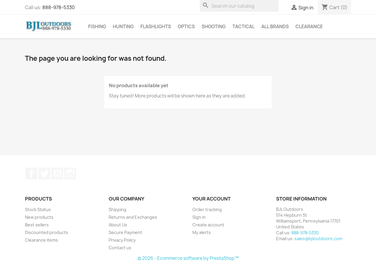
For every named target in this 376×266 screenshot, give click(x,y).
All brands (275, 26)
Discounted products (46, 232)
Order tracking (207, 209)
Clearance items (41, 240)
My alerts (201, 232)
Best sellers (37, 225)
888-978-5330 (58, 7)
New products (39, 217)
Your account (211, 199)
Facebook (31, 173)
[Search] (239, 6)
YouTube (57, 173)
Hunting (123, 26)
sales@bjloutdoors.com (318, 238)
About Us (118, 225)
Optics (186, 26)
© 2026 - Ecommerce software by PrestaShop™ (188, 258)
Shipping (117, 209)
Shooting (214, 26)
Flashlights (155, 26)
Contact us (120, 247)
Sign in (199, 217)
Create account (208, 225)
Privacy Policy (122, 240)
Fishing (97, 26)
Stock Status (38, 209)
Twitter (44, 173)
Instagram (70, 173)
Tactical (243, 26)
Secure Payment (125, 232)
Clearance (309, 26)
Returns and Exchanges (133, 217)
